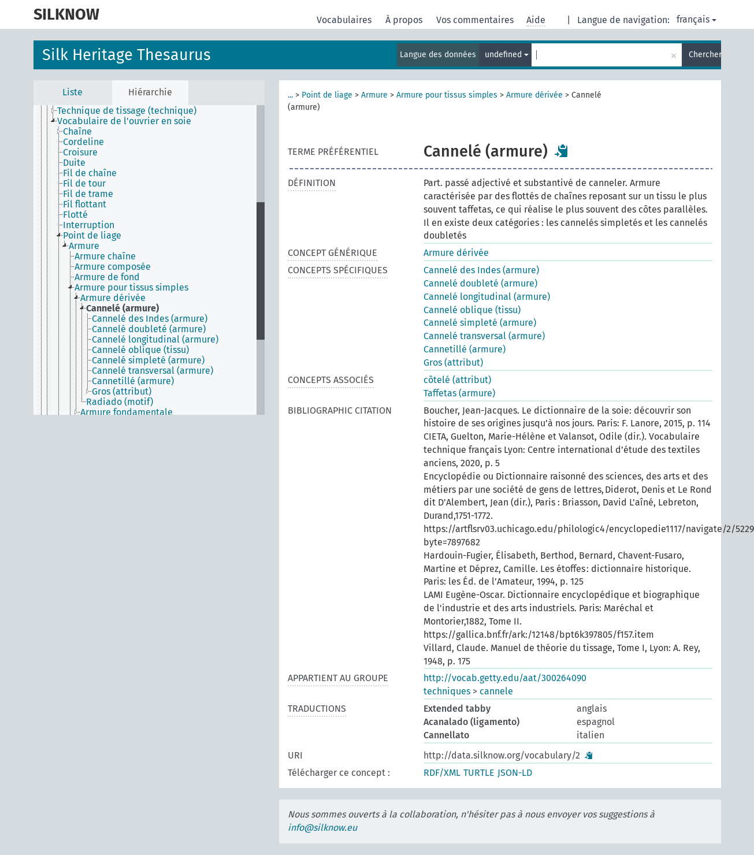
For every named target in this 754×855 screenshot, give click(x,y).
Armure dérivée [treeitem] (113, 298)
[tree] (149, 260)
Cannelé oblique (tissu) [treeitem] (140, 350)
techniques (447, 691)
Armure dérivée (534, 95)
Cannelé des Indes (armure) (481, 270)
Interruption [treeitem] (88, 225)
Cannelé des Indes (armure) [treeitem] (149, 319)
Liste (72, 92)
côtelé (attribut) (457, 379)
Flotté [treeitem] (75, 215)
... (290, 95)
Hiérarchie (150, 92)
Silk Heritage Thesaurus (126, 55)
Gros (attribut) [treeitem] (121, 391)
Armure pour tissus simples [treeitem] (131, 287)
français (696, 19)
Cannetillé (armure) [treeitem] (133, 381)
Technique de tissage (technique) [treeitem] (126, 111)
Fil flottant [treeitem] (84, 204)
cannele (496, 691)
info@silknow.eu (322, 827)
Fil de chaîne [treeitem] (90, 173)
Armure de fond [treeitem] (107, 277)
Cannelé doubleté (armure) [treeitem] (149, 329)
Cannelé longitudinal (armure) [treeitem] (155, 339)
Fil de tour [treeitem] (84, 184)
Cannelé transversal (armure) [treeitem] (152, 371)
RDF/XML (442, 772)
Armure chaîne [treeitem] (105, 256)
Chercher (705, 55)
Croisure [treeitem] (80, 152)
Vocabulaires (345, 19)
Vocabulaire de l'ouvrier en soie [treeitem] (124, 121)
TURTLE (479, 772)
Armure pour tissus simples (446, 95)
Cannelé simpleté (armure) (480, 322)
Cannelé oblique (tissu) (472, 309)
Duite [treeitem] (74, 163)
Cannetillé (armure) (465, 349)
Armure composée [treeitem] (113, 267)
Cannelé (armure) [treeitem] (122, 308)
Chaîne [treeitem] (77, 132)
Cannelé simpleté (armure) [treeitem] (148, 360)
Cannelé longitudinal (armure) (487, 296)
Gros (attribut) (453, 362)
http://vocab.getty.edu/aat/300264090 (505, 677)
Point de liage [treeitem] (92, 236)
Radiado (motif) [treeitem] (119, 402)
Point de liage (327, 95)
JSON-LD (514, 772)
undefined (507, 55)
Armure (374, 95)
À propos (405, 19)
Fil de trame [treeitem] (88, 194)
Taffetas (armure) (459, 393)
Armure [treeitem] (84, 246)
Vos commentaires (476, 19)
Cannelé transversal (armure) (484, 335)
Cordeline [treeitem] (83, 142)
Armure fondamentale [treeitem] (126, 412)
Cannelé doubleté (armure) (480, 283)
